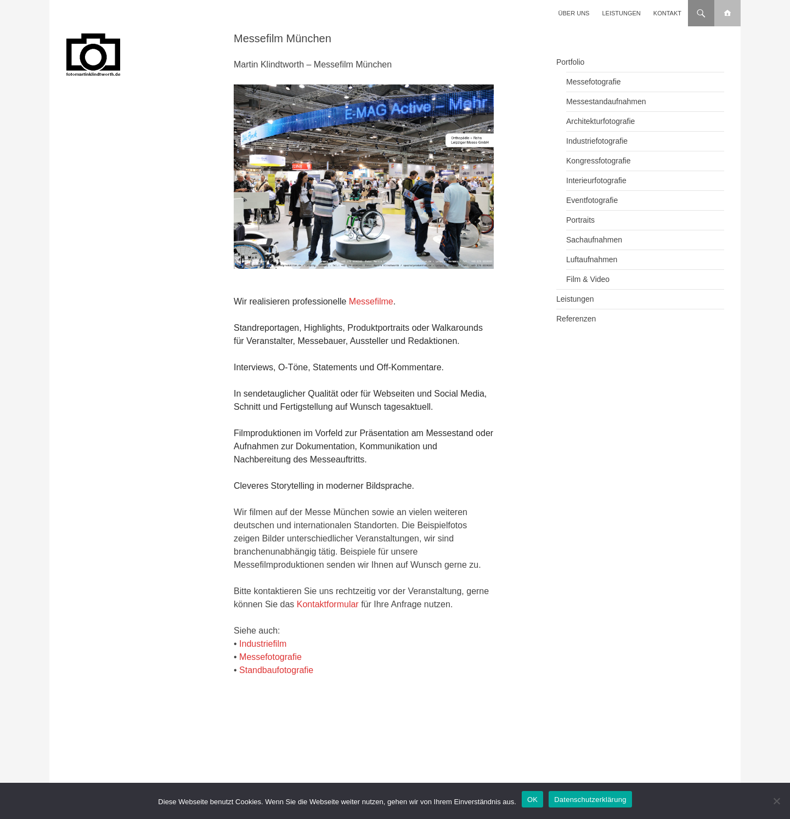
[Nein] (776, 800)
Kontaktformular (328, 604)
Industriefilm (262, 643)
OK (532, 799)
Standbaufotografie (276, 670)
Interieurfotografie (596, 180)
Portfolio (570, 62)
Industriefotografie (597, 141)
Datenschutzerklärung (590, 799)
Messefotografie (270, 657)
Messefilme (371, 301)
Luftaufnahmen (591, 259)
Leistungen (621, 13)
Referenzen (576, 318)
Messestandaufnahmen (606, 101)
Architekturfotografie (600, 121)
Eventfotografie (592, 200)
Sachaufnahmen (594, 239)
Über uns (574, 13)
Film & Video (588, 279)
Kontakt (667, 13)
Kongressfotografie (598, 160)
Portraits (580, 220)
